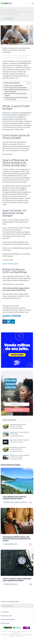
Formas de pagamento (8, 619)
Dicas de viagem (14, 502)
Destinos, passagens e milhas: (10, 601)
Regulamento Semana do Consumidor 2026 (18, 425)
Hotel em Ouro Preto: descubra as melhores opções (20, 456)
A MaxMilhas (5, 612)
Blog (4, 9)
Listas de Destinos (22, 502)
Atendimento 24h (6, 616)
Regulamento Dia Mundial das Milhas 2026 (19, 433)
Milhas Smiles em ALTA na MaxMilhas (16, 97)
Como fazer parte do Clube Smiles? (16, 87)
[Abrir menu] (32, 3)
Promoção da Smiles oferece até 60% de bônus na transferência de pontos (16, 539)
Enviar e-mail (17, 410)
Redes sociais (5, 623)
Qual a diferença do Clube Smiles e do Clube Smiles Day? (17, 90)
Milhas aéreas (23, 57)
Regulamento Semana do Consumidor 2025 (18, 448)
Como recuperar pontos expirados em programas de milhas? (17, 580)
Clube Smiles (7, 117)
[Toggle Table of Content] (28, 83)
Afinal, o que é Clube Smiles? (13, 85)
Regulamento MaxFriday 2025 (19, 440)
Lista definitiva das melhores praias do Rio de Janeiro (14, 498)
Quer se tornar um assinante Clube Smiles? (15, 94)
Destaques (10, 9)
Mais (30, 502)
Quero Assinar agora (10, 264)
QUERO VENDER (11, 99)
